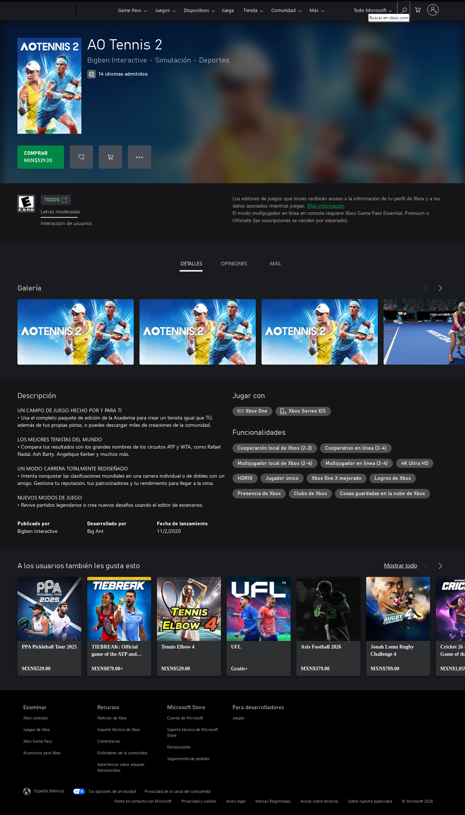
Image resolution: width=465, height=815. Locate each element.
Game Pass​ (129, 10)
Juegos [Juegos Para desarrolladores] (238, 717)
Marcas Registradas (273, 801)
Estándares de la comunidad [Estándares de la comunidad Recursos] (122, 752)
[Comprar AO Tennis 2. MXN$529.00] (40, 157)
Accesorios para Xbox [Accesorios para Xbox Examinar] (42, 752)
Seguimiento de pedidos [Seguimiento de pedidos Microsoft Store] (188, 758)
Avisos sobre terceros (319, 801)
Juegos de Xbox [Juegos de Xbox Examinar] (36, 729)
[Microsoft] (48, 10)
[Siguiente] (440, 288)
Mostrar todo (400, 565)
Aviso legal (236, 801)
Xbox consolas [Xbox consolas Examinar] (35, 717)
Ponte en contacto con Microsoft (142, 801)
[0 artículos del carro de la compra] (418, 9)
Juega (228, 10)
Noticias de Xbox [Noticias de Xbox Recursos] (112, 717)
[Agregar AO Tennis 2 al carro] (110, 157)
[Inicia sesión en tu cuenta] (433, 10)
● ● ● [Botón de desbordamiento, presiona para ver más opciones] (139, 157)
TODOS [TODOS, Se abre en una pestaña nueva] (55, 200)
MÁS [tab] (275, 263)
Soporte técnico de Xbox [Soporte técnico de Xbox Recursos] (118, 729)
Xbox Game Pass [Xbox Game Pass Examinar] (37, 741)
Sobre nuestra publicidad (370, 801)
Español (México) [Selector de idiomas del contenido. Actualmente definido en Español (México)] (49, 790)
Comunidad (283, 10)
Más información (325, 205)
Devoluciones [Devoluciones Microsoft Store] (179, 746)
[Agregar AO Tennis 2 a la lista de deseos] (81, 157)
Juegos (162, 10)
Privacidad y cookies (199, 801)
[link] (49, 626)
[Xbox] (96, 10)
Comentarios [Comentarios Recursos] (108, 741)
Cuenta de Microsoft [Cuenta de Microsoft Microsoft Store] (185, 717)
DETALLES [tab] (191, 263)
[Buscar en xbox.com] (403, 9)
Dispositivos (196, 10)
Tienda (250, 10)
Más (314, 10)
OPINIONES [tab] (234, 263)
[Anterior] (425, 288)
